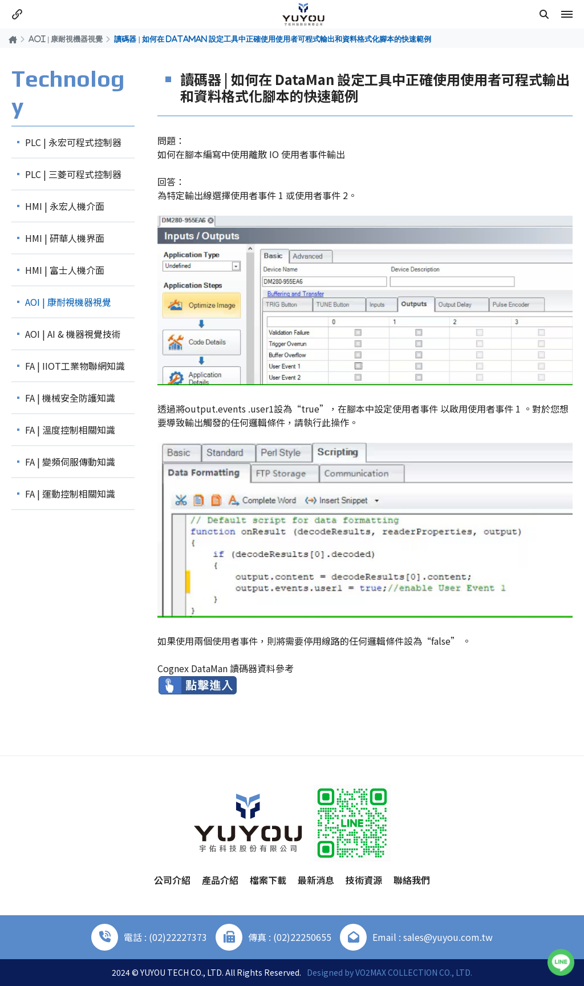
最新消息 (316, 880)
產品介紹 (220, 880)
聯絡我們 (412, 880)
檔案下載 (268, 880)
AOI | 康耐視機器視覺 (66, 39)
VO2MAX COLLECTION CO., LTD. (413, 972)
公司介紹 (172, 880)
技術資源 (364, 880)
